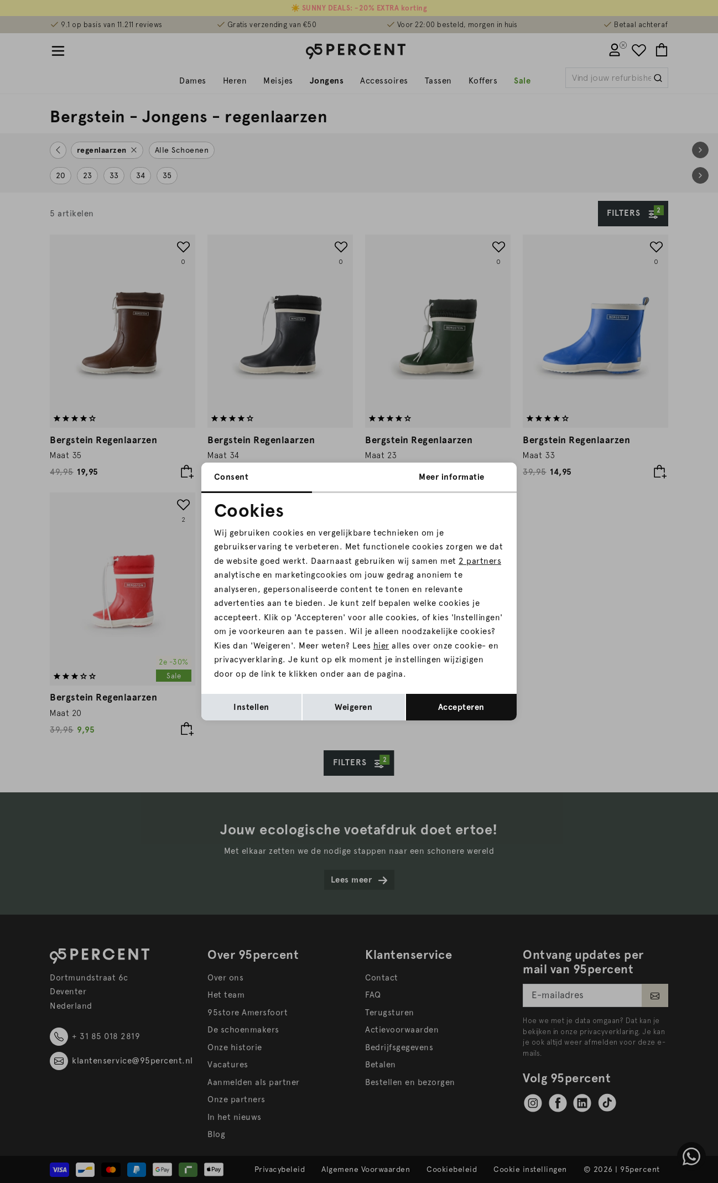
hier (381, 646)
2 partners (480, 561)
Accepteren (461, 707)
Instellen (251, 707)
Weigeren (353, 707)
